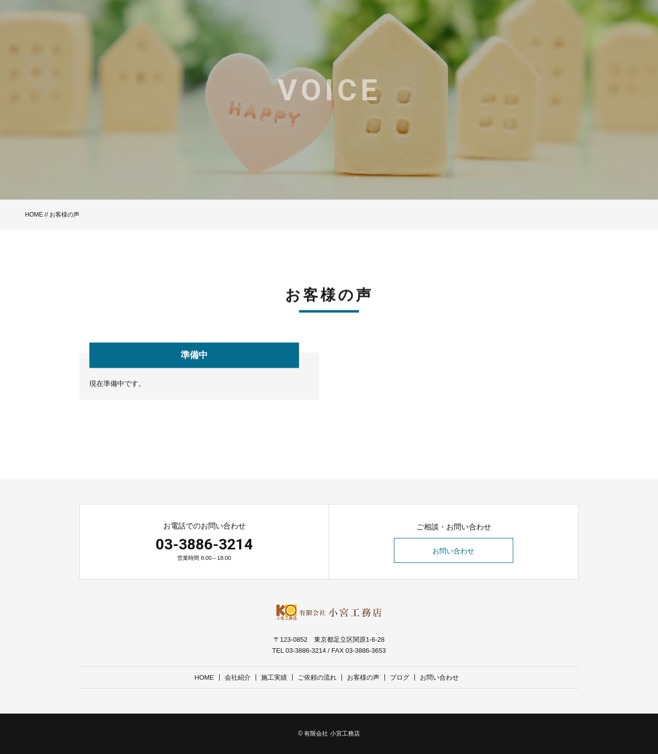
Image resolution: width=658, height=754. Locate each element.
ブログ (399, 677)
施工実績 (274, 677)
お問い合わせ (454, 551)
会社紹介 (238, 677)
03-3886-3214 (204, 544)
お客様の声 (363, 677)
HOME (34, 214)
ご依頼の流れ (317, 677)
